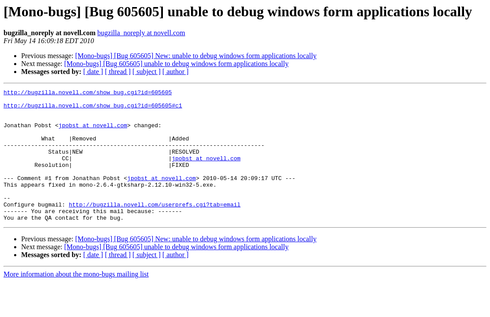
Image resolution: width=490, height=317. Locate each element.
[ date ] (93, 71)
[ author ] (175, 71)
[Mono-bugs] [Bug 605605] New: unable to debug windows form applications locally (196, 55)
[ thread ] (118, 71)
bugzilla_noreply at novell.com (141, 33)
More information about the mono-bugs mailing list (76, 300)
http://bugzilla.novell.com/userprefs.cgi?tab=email (154, 228)
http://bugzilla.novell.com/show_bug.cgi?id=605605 (88, 93)
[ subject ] (147, 71)
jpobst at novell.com (93, 133)
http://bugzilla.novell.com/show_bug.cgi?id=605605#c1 (93, 109)
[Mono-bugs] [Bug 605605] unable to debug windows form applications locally (176, 63)
